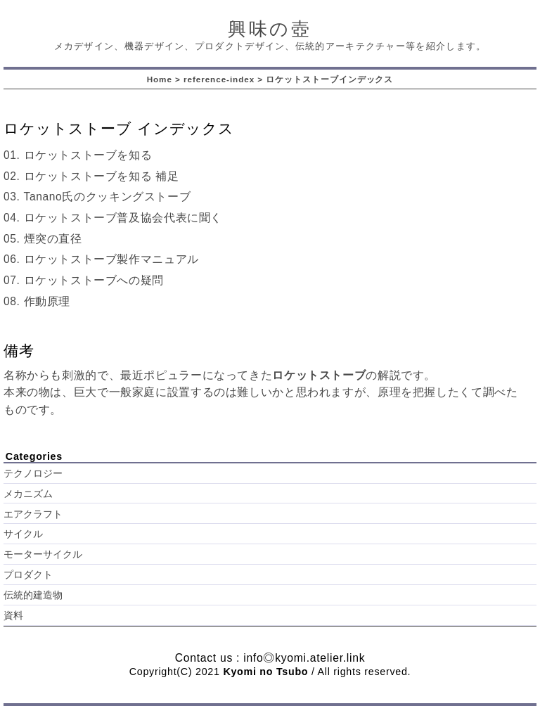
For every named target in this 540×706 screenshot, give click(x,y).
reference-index (219, 79)
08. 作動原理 (37, 301)
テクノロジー (33, 473)
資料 (13, 615)
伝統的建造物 (33, 595)
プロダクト (28, 575)
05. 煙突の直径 (43, 239)
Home (159, 79)
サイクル (23, 534)
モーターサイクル (43, 554)
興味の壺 (270, 28)
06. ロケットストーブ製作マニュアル (101, 259)
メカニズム (28, 494)
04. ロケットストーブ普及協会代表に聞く (113, 218)
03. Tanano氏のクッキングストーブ (97, 197)
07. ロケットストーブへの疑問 (84, 280)
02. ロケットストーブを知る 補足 (91, 176)
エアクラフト (33, 514)
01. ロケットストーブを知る (78, 155)
